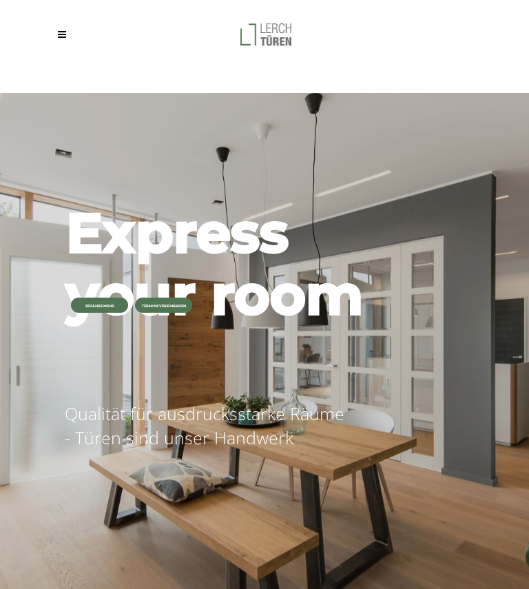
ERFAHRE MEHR (99, 306)
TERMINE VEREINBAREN (164, 306)
